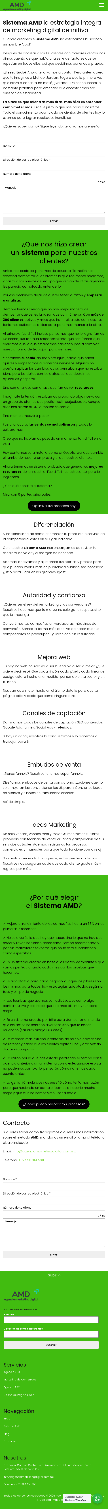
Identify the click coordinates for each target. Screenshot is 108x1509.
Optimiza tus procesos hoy (54, 506)
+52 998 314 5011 (31, 1160)
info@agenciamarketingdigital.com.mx (44, 1151)
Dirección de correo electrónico (24, 1328)
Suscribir (51, 1345)
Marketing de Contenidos (20, 1379)
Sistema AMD (12, 1426)
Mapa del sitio (62, 1500)
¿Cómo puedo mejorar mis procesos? (54, 1104)
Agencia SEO (12, 1372)
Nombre (9, 1314)
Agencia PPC (12, 1387)
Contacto (10, 1441)
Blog (6, 1434)
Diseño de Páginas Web (19, 1395)
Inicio (7, 1418)
